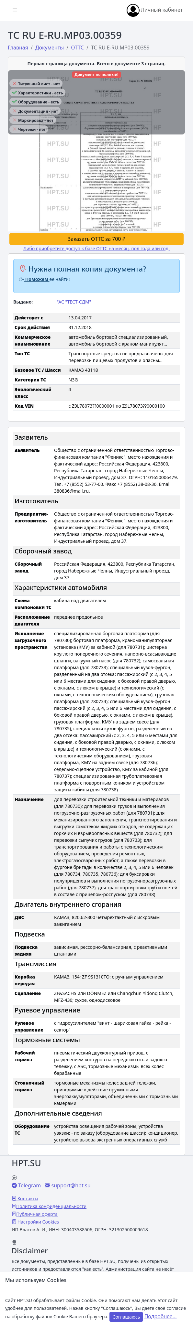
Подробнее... (160, 1316)
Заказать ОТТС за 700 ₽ (96, 238)
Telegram (29, 1185)
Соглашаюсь (126, 1317)
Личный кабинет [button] (155, 10)
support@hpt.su (70, 1185)
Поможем (34, 279)
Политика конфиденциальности (51, 1206)
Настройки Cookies (37, 1222)
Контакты (27, 1198)
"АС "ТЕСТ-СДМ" (74, 302)
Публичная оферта (37, 1214)
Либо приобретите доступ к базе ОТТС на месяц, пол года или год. (96, 248)
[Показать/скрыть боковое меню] (15, 10)
